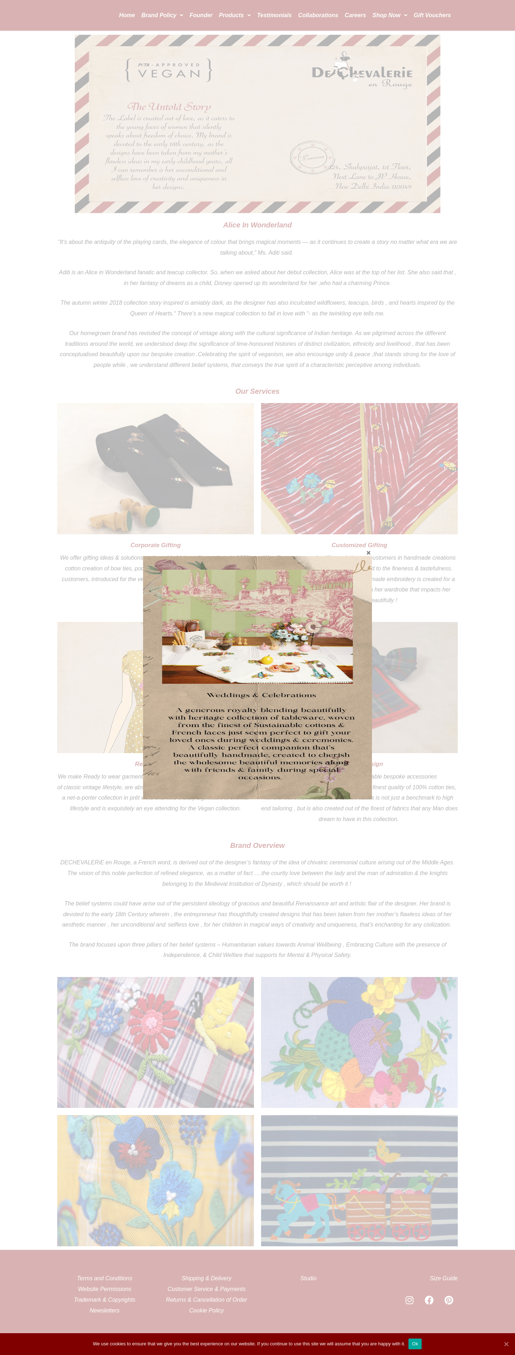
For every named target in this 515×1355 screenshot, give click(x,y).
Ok (415, 1343)
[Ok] (506, 1343)
